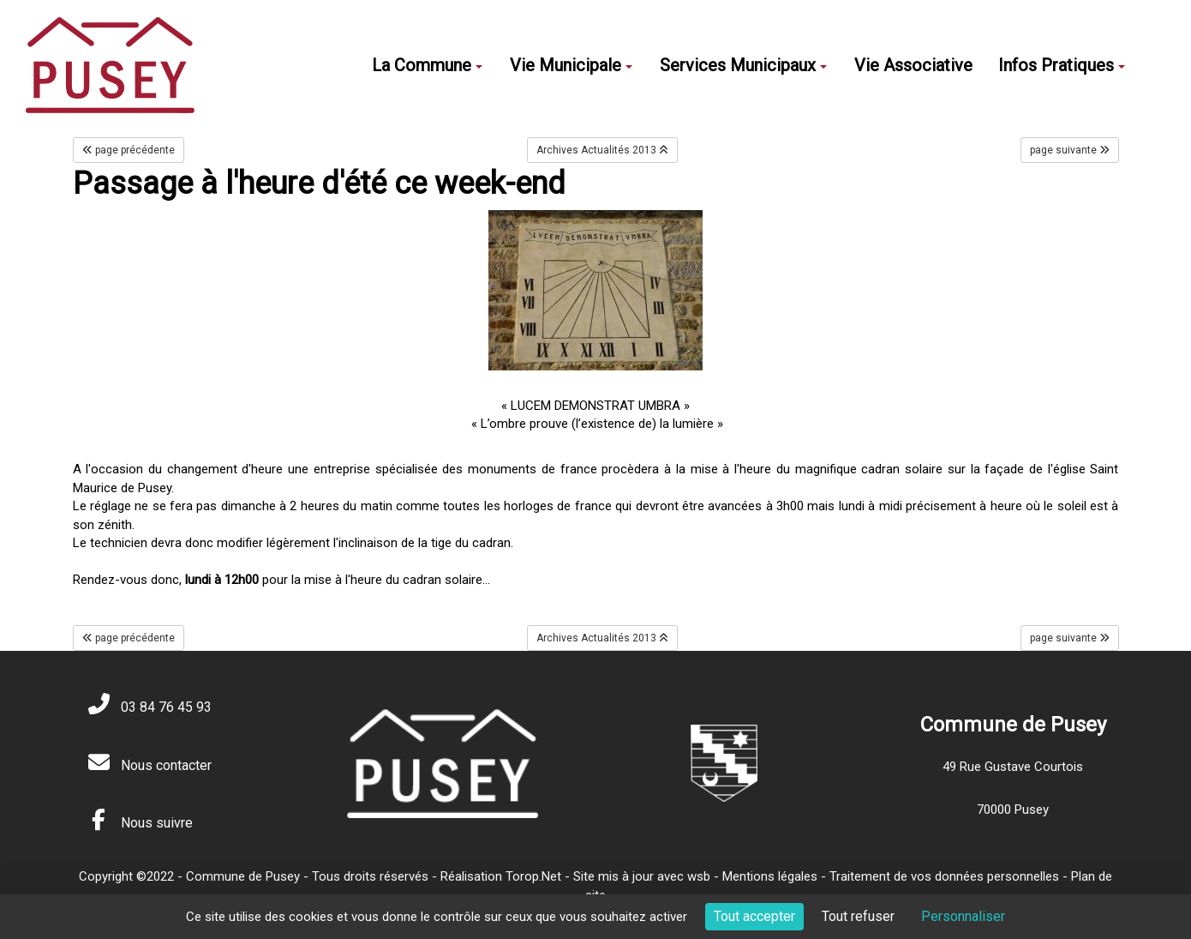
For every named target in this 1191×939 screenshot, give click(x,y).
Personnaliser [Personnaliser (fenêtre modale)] (963, 916)
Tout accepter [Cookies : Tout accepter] (754, 916)
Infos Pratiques (1061, 65)
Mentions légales (769, 876)
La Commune (427, 65)
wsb (698, 876)
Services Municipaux (743, 65)
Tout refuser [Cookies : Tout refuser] (858, 916)
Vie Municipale (571, 65)
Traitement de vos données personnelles (944, 876)
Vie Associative (913, 65)
